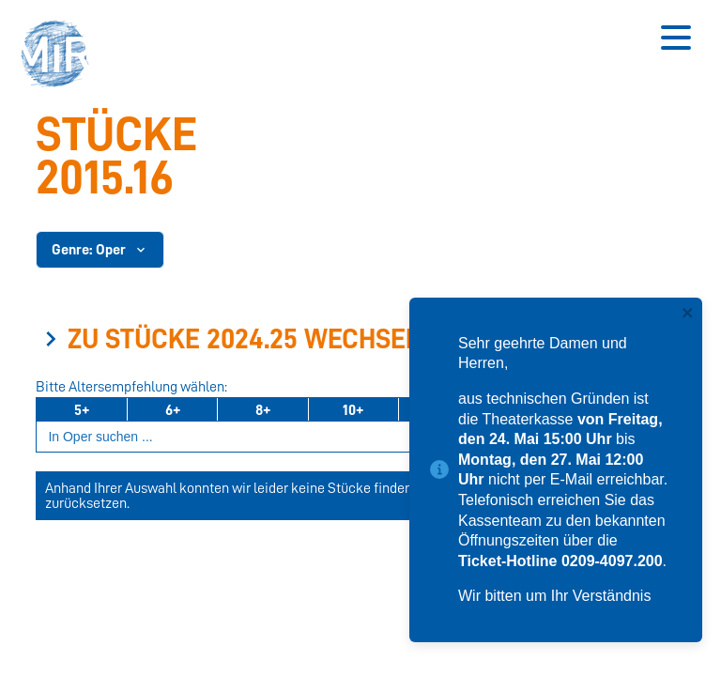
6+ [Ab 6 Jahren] (172, 410)
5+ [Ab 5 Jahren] (81, 410)
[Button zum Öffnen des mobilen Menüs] (676, 38)
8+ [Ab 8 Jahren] (262, 410)
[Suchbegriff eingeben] (353, 437)
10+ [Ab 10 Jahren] (353, 410)
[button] (61, 56)
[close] (688, 314)
